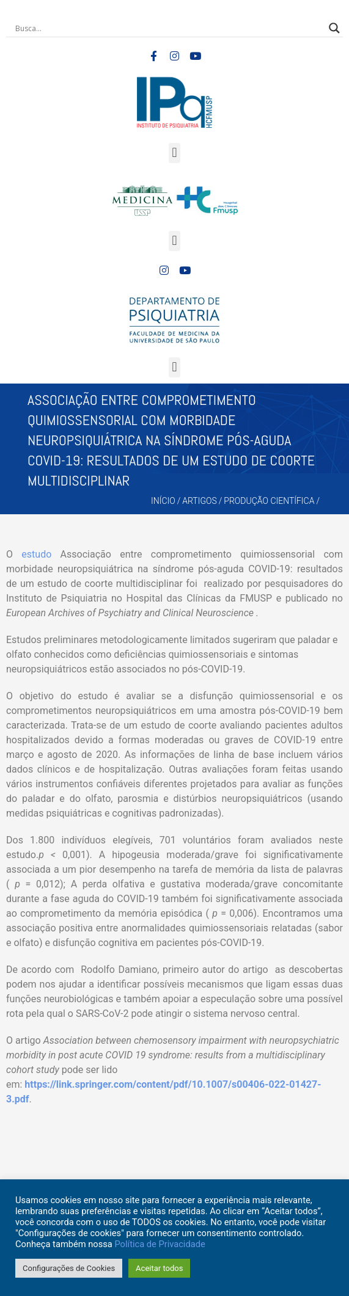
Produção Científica (269, 501)
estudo (36, 554)
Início (163, 501)
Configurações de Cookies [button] (69, 1268)
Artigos (199, 501)
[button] (174, 153)
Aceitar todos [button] (159, 1268)
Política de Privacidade (159, 1244)
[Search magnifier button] (334, 28)
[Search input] (169, 28)
